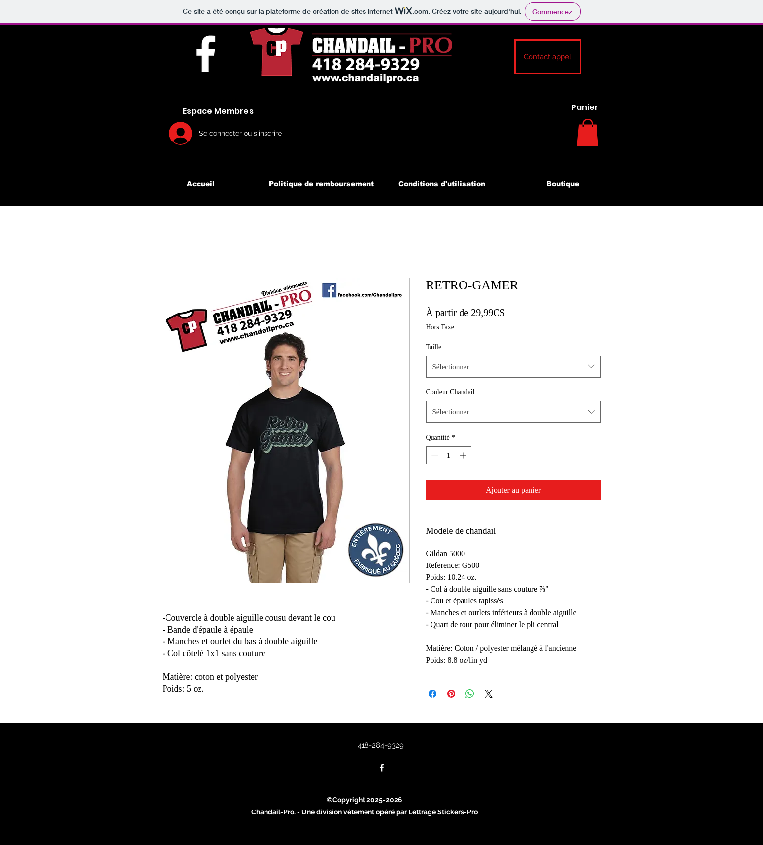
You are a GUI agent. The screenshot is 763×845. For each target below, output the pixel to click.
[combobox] (513, 367)
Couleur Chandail (450, 392)
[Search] (612, 115)
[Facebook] (205, 54)
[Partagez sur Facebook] (432, 694)
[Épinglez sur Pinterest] (451, 694)
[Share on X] (489, 694)
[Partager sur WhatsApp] (470, 694)
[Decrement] (434, 455)
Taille (434, 347)
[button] (547, 56)
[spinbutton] (449, 455)
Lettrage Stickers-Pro (443, 812)
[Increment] (464, 455)
